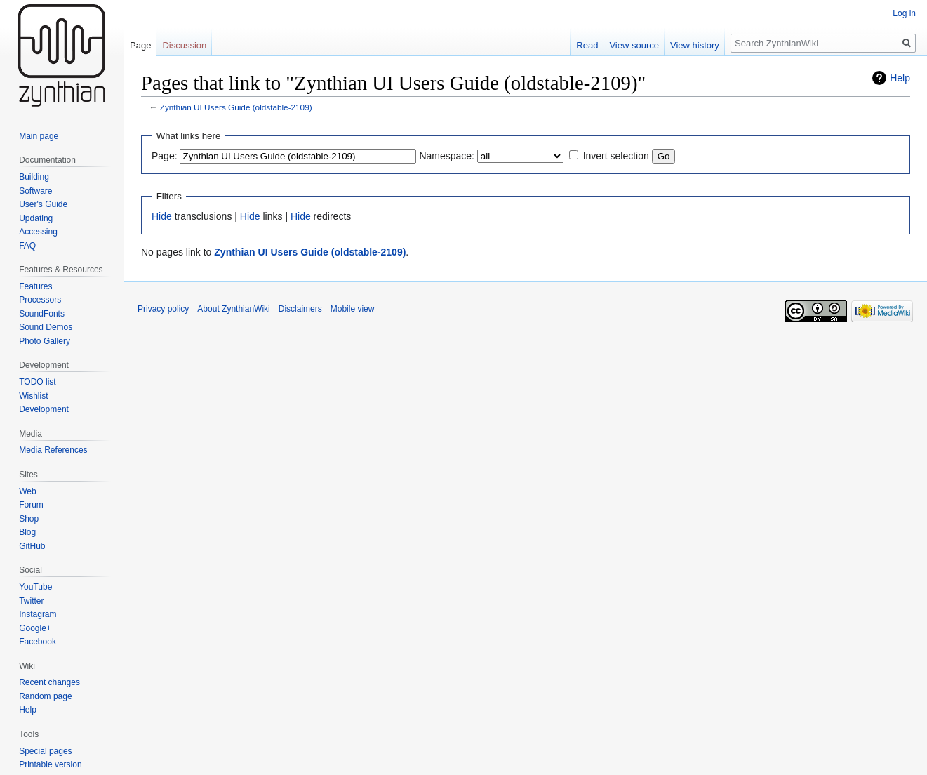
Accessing (38, 232)
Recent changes (49, 682)
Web (27, 491)
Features (35, 286)
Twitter (31, 601)
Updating (36, 218)
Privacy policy (163, 309)
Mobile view (353, 309)
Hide (162, 216)
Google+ (35, 628)
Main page (38, 136)
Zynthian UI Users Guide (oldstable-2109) (236, 107)
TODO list (37, 382)
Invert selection (616, 155)
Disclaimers (300, 309)
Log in (904, 13)
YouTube (35, 587)
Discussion (184, 45)
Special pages (45, 751)
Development (44, 409)
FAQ (27, 246)
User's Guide (43, 204)
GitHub (32, 546)
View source (634, 45)
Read (587, 45)
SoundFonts (42, 314)
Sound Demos (45, 327)
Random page (45, 696)
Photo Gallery (44, 341)
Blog (27, 532)
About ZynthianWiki (233, 309)
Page (140, 45)
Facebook (37, 642)
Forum (31, 505)
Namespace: (446, 155)
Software (35, 191)
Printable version (50, 764)
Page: (165, 155)
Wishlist (33, 396)
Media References (53, 450)
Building (34, 177)
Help (900, 78)
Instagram (37, 614)
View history (694, 45)
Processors (40, 300)
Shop (29, 519)
